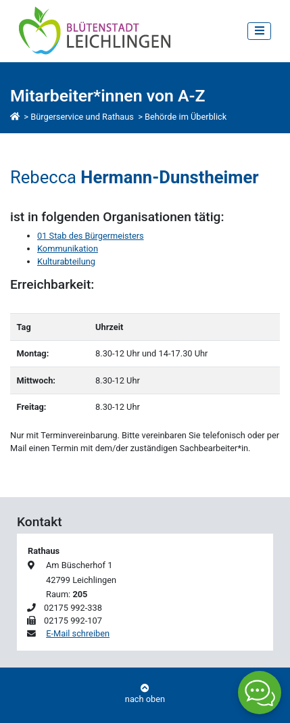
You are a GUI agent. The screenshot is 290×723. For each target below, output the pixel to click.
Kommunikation (67, 248)
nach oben (145, 694)
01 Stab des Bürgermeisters (90, 236)
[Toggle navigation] (259, 30)
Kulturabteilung (66, 261)
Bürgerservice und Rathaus (82, 117)
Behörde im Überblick (185, 117)
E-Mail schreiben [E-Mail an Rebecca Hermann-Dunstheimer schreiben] (78, 633)
